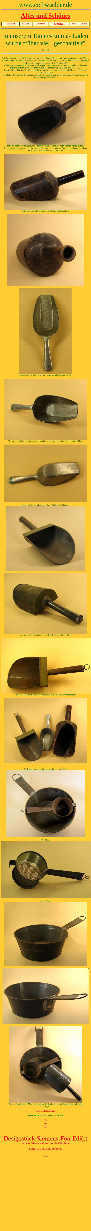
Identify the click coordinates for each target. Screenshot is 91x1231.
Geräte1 (59, 23)
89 (45, 1127)
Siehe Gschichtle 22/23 (45, 1111)
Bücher (84, 24)
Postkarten (10, 24)
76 (45, 1120)
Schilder (25, 24)
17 (45, 1118)
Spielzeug (41, 24)
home (45, 1156)
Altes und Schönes (45, 15)
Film (74, 24)
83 (45, 1122)
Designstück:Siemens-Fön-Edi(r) (46, 1138)
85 (45, 1125)
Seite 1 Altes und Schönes (45, 1148)
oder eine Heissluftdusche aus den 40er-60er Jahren (45, 1143)
